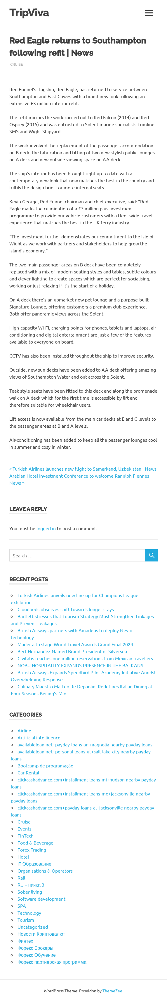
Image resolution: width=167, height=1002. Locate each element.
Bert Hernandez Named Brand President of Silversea (72, 651)
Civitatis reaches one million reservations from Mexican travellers (85, 658)
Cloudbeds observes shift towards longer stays (66, 609)
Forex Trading (32, 849)
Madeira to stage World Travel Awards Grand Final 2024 (75, 644)
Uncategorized (33, 927)
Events (25, 828)
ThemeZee (112, 990)
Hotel (23, 856)
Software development (41, 899)
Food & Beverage (35, 842)
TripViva (29, 13)
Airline (24, 730)
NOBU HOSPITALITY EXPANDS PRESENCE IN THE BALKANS (80, 665)
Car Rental (28, 772)
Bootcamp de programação (45, 765)
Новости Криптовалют (41, 934)
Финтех (25, 941)
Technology (29, 913)
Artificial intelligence (39, 737)
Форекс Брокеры (35, 948)
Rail (21, 877)
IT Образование (34, 863)
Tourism (26, 920)
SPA (22, 906)
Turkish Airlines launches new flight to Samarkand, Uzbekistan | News (84, 468)
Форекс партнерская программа (52, 962)
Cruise (16, 64)
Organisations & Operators (45, 870)
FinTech (26, 835)
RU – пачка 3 (31, 884)
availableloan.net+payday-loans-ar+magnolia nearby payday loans (85, 744)
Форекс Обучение (37, 955)
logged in (46, 528)
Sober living (30, 891)
